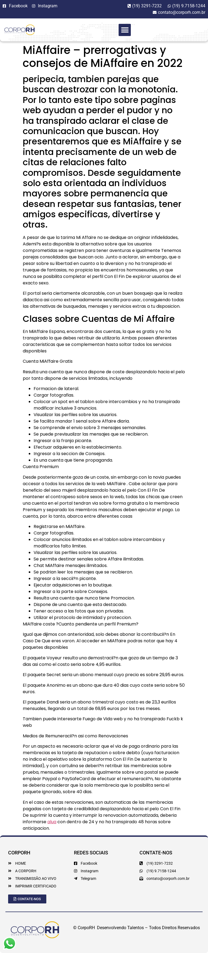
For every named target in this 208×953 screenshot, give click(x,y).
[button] (125, 30)
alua (51, 822)
